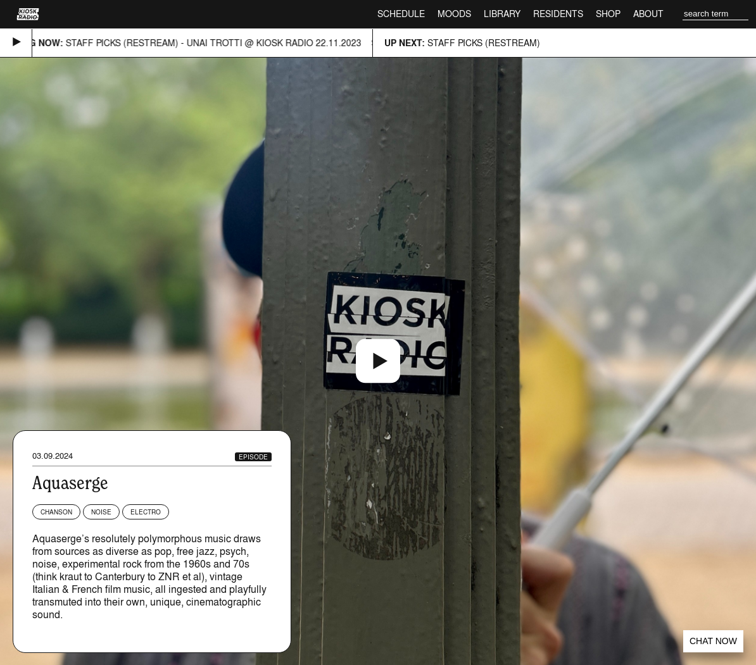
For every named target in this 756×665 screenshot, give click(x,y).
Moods (454, 14)
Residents (558, 14)
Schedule (401, 14)
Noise (101, 511)
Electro (145, 511)
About (648, 14)
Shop (608, 14)
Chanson (56, 511)
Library (502, 14)
